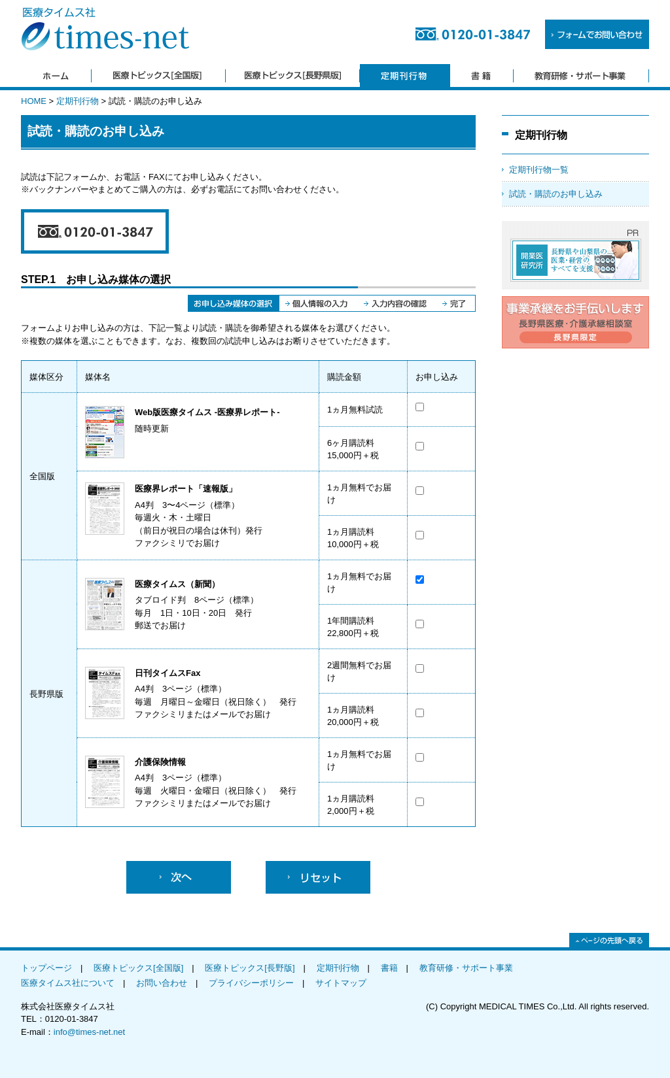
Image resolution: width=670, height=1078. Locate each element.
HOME (33, 101)
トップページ (46, 968)
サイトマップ (340, 983)
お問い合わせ (161, 983)
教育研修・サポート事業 (466, 968)
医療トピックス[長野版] (249, 968)
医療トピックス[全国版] (138, 968)
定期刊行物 (77, 101)
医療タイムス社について (68, 983)
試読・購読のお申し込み (556, 194)
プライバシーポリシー (251, 983)
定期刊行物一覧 (539, 170)
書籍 (389, 968)
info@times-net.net (89, 1032)
